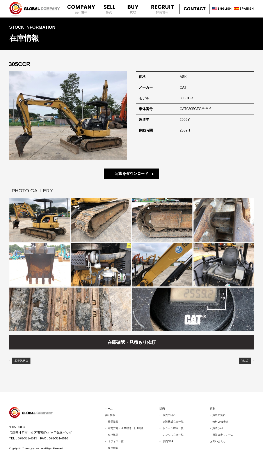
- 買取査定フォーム (221, 435)
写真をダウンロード (131, 174)
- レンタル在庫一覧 (172, 435)
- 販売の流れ (168, 415)
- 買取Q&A (216, 428)
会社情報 (110, 415)
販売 (162, 408)
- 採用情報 (111, 448)
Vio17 (245, 360)
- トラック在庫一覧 (172, 428)
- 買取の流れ (218, 415)
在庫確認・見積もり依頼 (131, 342)
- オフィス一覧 (114, 441)
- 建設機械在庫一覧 (172, 421)
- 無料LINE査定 (219, 421)
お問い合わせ (218, 441)
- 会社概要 (111, 435)
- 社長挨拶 (111, 421)
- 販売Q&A (166, 441)
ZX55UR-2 (21, 360)
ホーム (109, 408)
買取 (212, 408)
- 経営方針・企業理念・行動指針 (125, 428)
